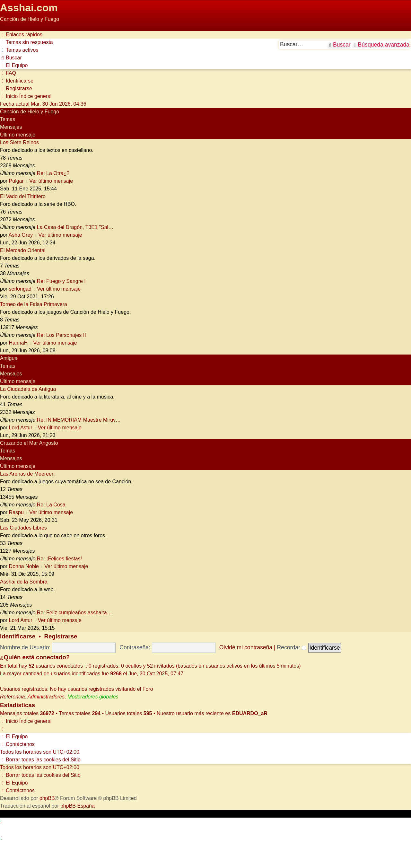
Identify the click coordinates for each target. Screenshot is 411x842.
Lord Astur (20, 427)
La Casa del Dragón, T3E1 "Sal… (75, 227)
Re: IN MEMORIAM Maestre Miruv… (79, 420)
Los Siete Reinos (19, 142)
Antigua (8, 358)
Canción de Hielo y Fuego (29, 111)
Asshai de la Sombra (24, 581)
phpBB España (77, 806)
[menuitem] (26, 42)
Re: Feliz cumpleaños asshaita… (74, 612)
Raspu (16, 512)
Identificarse (17, 636)
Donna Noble (24, 566)
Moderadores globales (92, 696)
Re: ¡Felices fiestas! (59, 558)
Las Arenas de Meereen (27, 474)
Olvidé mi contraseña (245, 647)
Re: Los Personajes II (61, 335)
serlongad (20, 289)
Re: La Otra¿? (53, 173)
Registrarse (60, 636)
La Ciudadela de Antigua (28, 389)
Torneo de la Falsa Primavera (33, 304)
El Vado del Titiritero (23, 196)
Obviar (7, 27)
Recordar (291, 647)
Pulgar (16, 181)
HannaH (18, 343)
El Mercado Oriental (22, 250)
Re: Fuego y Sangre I (61, 281)
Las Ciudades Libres (23, 528)
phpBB (47, 798)
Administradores (46, 696)
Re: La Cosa (51, 504)
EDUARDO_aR (249, 713)
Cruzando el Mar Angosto (29, 443)
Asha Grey (21, 235)
